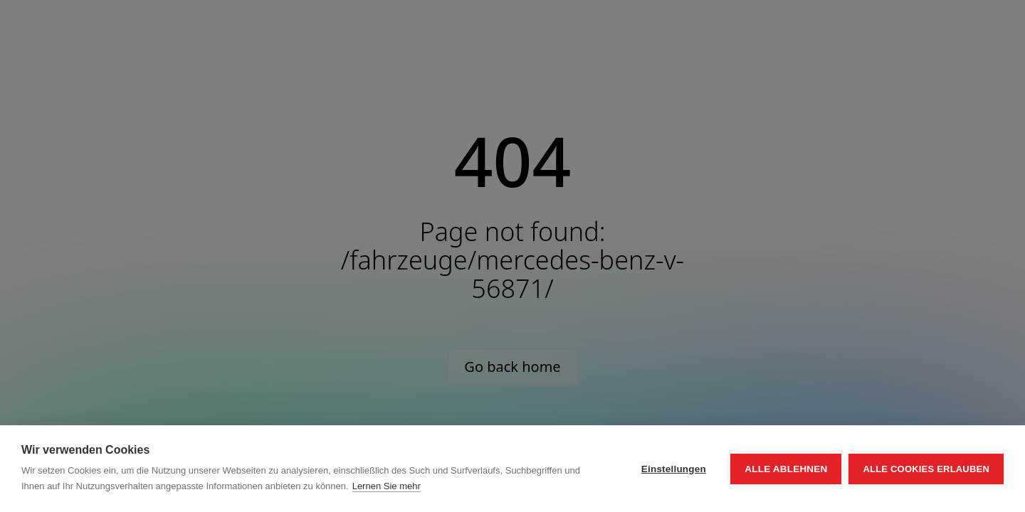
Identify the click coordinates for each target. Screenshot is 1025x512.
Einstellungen (673, 469)
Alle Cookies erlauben (926, 469)
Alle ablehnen (786, 469)
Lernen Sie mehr (386, 486)
